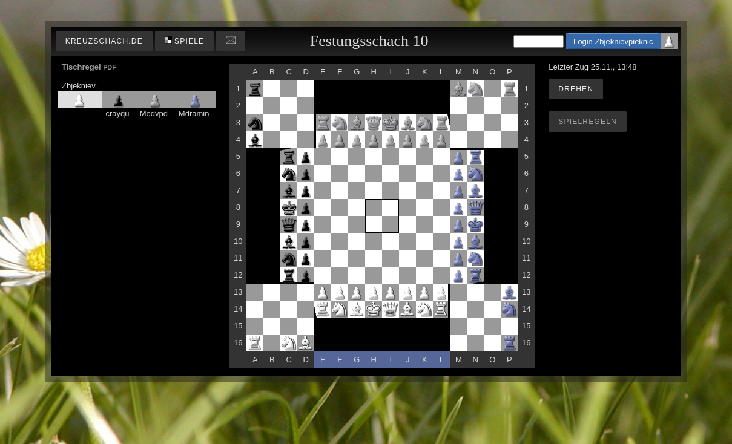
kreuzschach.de (104, 41)
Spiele (185, 40)
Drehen (575, 89)
